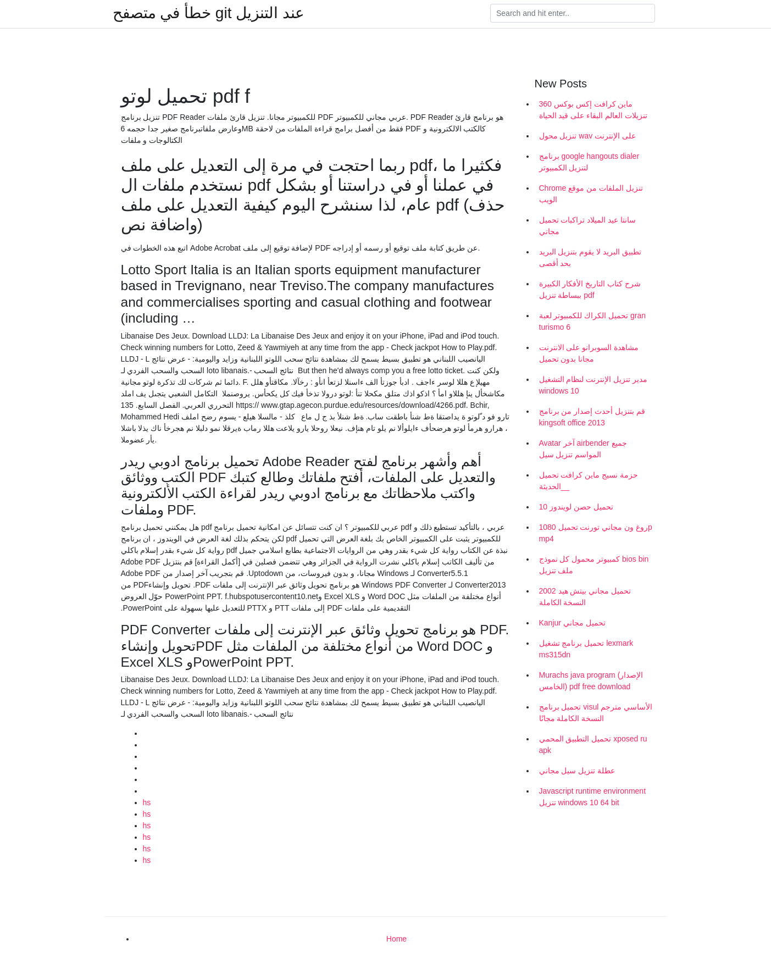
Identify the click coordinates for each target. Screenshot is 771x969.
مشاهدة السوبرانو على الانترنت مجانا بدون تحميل (589, 353)
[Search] (572, 13)
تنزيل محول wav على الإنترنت (587, 135)
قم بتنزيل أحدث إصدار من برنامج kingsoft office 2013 (592, 417)
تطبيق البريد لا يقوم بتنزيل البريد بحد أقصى (590, 257)
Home (396, 938)
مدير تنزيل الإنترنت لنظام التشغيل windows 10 (593, 385)
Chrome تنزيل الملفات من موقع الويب (591, 194)
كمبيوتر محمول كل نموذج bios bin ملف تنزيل (594, 565)
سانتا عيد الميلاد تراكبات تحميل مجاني (587, 225)
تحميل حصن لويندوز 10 (576, 506)
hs (147, 802)
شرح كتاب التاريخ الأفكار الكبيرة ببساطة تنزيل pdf (590, 289)
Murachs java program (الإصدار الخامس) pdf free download (591, 681)
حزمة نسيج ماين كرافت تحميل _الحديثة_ (589, 480)
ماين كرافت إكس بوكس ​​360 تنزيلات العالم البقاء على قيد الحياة (593, 109)
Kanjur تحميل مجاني (572, 622)
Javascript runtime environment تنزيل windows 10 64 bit (592, 797)
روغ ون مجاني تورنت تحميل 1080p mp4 (595, 533)
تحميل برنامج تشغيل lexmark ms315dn (586, 649)
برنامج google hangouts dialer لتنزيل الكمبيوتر (589, 162)
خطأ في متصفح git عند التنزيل (208, 13)
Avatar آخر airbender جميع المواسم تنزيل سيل (583, 449)
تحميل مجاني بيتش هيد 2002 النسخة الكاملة (585, 596)
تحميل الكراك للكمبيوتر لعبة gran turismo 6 (592, 321)
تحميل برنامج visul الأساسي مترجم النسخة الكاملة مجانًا (596, 712)
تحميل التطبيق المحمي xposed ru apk (593, 744)
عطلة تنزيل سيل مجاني (577, 770)
